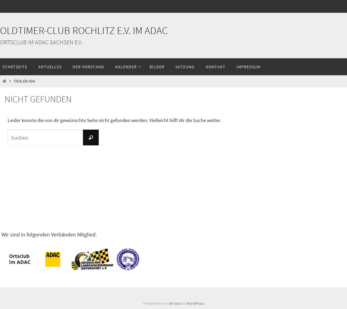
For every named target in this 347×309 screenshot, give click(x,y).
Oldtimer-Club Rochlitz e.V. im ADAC (84, 30)
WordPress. (195, 303)
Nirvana (175, 303)
